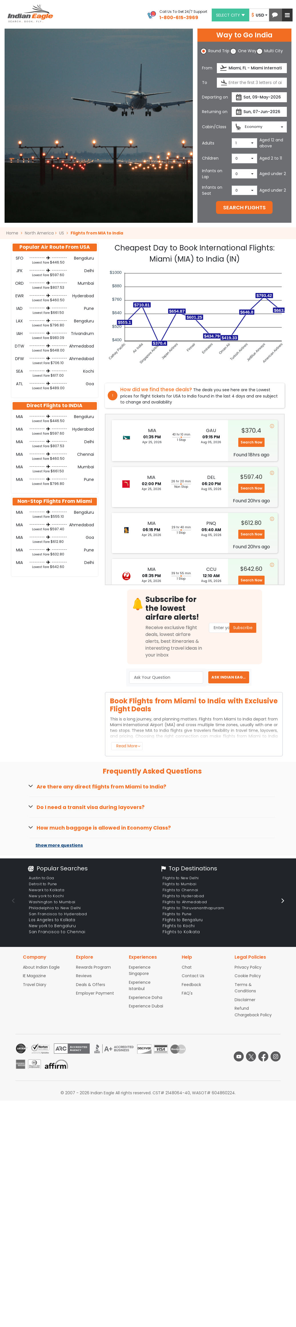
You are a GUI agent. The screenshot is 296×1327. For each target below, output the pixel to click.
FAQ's (187, 993)
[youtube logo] (239, 1056)
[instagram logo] (276, 1056)
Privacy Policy (248, 967)
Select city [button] (230, 15)
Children (210, 158)
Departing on (215, 97)
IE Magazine (34, 976)
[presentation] (223, 68)
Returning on (214, 112)
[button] (275, 15)
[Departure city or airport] (252, 68)
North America (39, 233)
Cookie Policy (248, 976)
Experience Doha (145, 997)
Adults (208, 143)
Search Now (251, 442)
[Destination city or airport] (252, 83)
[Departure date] (259, 97)
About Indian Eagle (41, 967)
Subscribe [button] (243, 628)
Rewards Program (93, 967)
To (204, 82)
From (207, 68)
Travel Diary (34, 984)
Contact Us (193, 976)
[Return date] (259, 112)
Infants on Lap (212, 174)
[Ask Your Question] (166, 677)
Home (14, 233)
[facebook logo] (263, 1056)
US (61, 233)
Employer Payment (95, 993)
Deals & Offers (90, 984)
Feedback (191, 984)
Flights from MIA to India (97, 233)
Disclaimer (245, 1000)
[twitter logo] (251, 1056)
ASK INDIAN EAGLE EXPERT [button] (230, 677)
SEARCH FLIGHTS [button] (244, 207)
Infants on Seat (212, 190)
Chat (187, 967)
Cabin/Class (214, 127)
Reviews (84, 976)
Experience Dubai (146, 1006)
